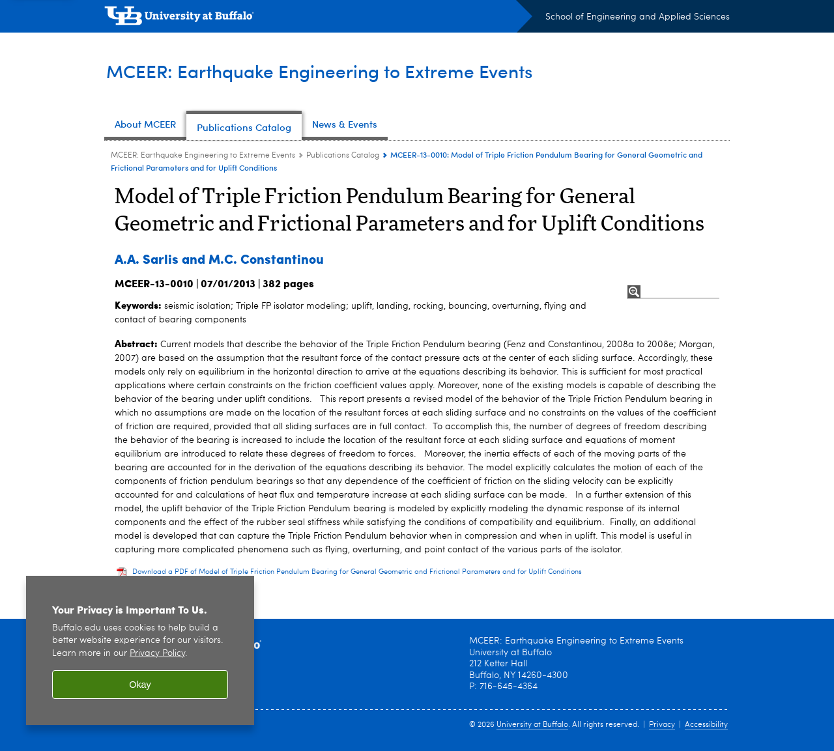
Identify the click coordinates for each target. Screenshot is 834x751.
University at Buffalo (532, 725)
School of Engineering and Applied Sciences (637, 16)
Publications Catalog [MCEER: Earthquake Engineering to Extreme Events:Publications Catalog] (342, 156)
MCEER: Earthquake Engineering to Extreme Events (331, 70)
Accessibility (706, 725)
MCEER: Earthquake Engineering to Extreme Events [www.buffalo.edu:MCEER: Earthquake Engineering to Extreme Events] (203, 156)
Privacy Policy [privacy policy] (157, 654)
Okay (140, 684)
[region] (140, 650)
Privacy (662, 725)
